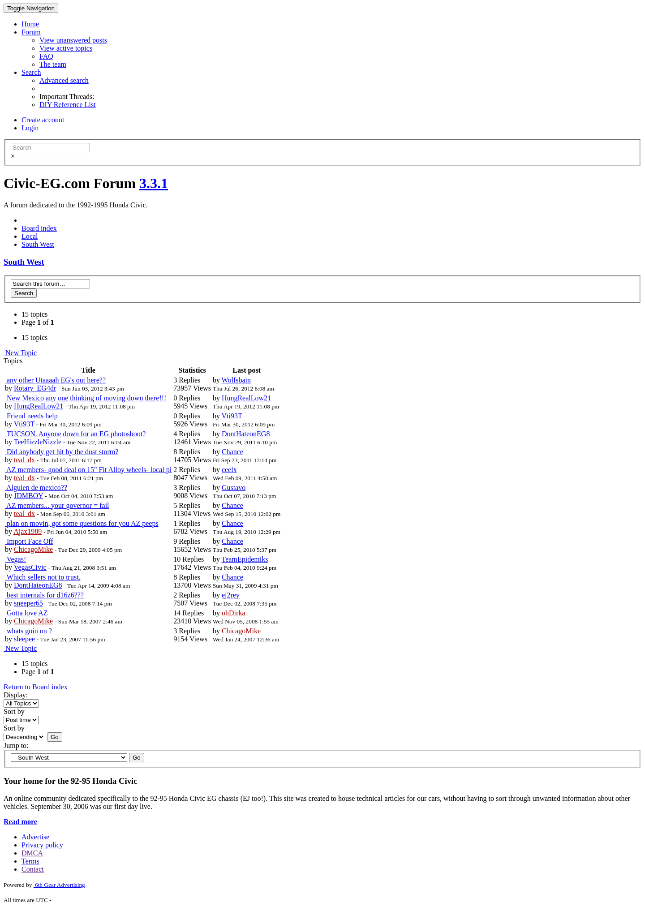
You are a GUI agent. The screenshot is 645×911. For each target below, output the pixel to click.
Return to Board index (36, 687)
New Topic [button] (20, 353)
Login (30, 128)
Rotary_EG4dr (35, 388)
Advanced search (64, 80)
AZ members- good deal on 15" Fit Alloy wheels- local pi (88, 469)
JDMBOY (28, 495)
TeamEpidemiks (245, 559)
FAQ (46, 56)
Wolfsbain (236, 380)
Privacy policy (42, 845)
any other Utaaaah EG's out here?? (55, 380)
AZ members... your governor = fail (57, 505)
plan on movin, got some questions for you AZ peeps (82, 523)
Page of (38, 322)
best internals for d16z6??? (44, 595)
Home (30, 24)
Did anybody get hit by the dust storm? (61, 452)
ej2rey (231, 595)
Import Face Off (29, 541)
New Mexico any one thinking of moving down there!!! (85, 398)
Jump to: (16, 745)
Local (30, 236)
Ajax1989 (27, 531)
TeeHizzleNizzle (37, 442)
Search (31, 72)
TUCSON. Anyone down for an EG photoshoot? (75, 434)
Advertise (35, 837)
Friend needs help (31, 416)
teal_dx (24, 460)
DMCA (32, 853)
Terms (30, 861)
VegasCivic (30, 567)
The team (52, 64)
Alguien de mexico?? (36, 487)
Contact (33, 869)
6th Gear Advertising (59, 884)
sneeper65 (28, 603)
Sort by (14, 711)
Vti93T (24, 424)
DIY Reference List (67, 104)
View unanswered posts (73, 40)
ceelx (229, 469)
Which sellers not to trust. (43, 577)
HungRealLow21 (38, 406)
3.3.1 (153, 183)
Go (55, 737)
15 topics (34, 314)
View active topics (65, 48)
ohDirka (233, 613)
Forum (31, 32)
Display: (16, 695)
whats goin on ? (28, 631)
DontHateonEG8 (246, 434)
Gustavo (233, 487)
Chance (232, 452)
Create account (43, 120)
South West (38, 244)
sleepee (24, 639)
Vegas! (15, 559)
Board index (39, 228)
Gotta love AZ (26, 613)
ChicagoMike (33, 549)
